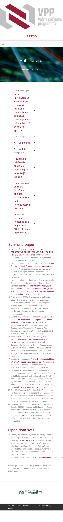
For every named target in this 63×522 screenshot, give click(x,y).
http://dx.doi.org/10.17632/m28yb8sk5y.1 (35, 440)
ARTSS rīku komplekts (24, 151)
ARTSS (31, 36)
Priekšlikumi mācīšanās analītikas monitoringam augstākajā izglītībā (24, 168)
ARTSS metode (24, 143)
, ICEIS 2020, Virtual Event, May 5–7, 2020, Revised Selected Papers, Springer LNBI (32, 291)
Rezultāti (25, 69)
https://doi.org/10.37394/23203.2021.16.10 (28, 387)
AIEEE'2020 (34, 401)
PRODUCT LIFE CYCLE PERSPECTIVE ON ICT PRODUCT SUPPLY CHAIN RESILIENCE (32, 252)
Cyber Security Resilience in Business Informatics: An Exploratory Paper (31, 339)
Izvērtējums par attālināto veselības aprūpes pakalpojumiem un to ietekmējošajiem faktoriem (24, 196)
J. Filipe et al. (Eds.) (39, 289)
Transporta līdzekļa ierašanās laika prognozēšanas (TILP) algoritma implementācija (24, 223)
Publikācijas (24, 136)
